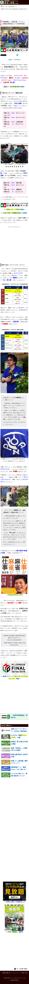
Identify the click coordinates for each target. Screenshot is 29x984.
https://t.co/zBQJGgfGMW (14, 640)
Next (27, 155)
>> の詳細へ (16, 86)
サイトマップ (16, 972)
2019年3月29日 (14, 645)
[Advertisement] (14, 15)
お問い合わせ (25, 972)
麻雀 (2, 6)
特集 (6, 6)
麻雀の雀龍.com (7, 972)
